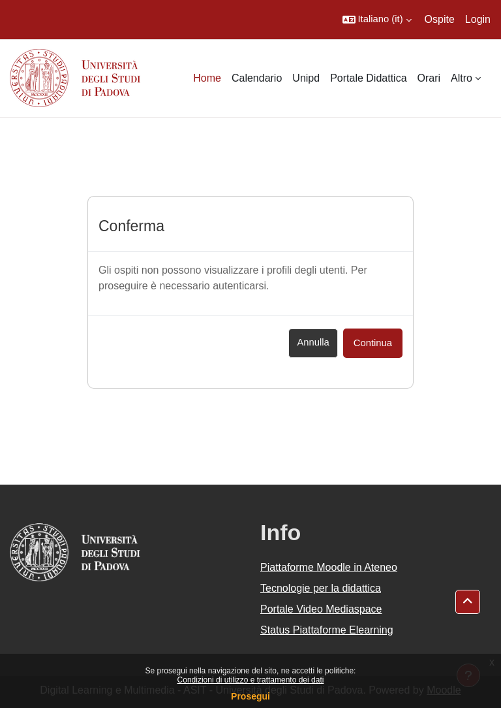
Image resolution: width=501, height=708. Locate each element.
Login (478, 19)
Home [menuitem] (207, 78)
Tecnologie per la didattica (320, 588)
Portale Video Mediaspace (321, 609)
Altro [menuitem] (461, 78)
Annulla (313, 342)
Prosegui (250, 696)
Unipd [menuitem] (306, 78)
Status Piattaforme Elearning (326, 630)
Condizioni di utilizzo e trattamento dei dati (250, 679)
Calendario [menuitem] (257, 78)
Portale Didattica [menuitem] (368, 78)
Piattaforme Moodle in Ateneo (328, 567)
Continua (373, 343)
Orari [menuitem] (429, 78)
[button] (377, 19)
